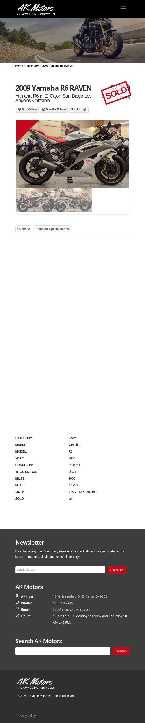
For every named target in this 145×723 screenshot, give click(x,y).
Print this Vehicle (56, 109)
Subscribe (116, 570)
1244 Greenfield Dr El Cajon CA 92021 (81, 596)
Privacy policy (26, 716)
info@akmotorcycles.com (71, 609)
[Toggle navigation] (123, 8)
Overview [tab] (23, 229)
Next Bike (76, 109)
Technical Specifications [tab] (52, 229)
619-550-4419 (63, 603)
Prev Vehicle (29, 109)
